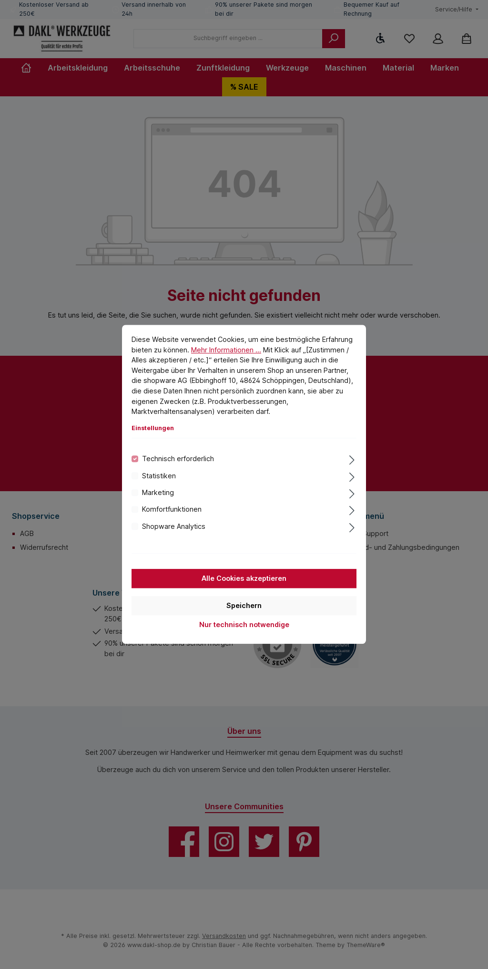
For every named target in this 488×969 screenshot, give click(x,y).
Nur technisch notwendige (244, 625)
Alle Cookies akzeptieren (244, 579)
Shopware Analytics (173, 526)
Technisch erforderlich (178, 459)
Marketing (158, 492)
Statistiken (159, 476)
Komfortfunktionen (172, 509)
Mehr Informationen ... (226, 350)
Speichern (244, 606)
